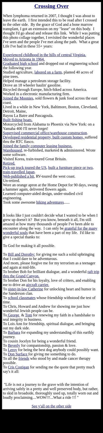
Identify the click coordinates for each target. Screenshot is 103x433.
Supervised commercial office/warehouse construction (45, 133)
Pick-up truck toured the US (24, 168)
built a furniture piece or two (70, 168)
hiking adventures (50, 202)
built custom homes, (68, 137)
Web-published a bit (18, 176)
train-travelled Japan (19, 172)
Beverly (14, 345)
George (13, 315)
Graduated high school (20, 63)
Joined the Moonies (18, 98)
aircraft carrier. (37, 285)
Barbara (14, 332)
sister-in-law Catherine (25, 289)
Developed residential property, (27, 137)
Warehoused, (13, 150)
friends (23, 358)
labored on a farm (48, 72)
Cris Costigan (18, 367)
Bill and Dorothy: (21, 254)
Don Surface (18, 354)
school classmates (22, 298)
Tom (28, 315)
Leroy (12, 350)
